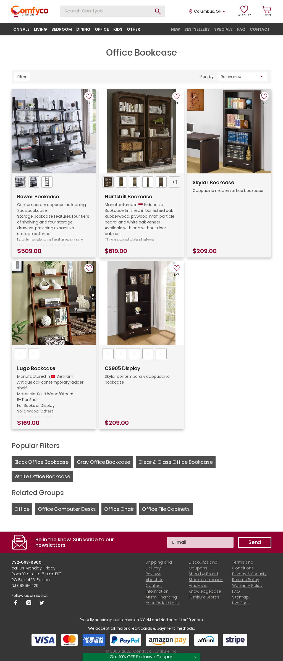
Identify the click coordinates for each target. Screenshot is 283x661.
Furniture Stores (204, 597)
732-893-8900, (27, 562)
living (40, 29)
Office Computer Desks (67, 509)
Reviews (153, 574)
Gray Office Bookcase (103, 462)
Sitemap (240, 597)
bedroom (61, 29)
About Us (154, 579)
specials (223, 29)
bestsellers (197, 29)
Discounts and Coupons (203, 565)
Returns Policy (245, 579)
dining (83, 29)
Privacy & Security (249, 574)
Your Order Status (163, 603)
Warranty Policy (247, 585)
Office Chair (119, 509)
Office (22, 509)
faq (241, 29)
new (175, 29)
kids (117, 29)
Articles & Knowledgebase (205, 588)
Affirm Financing (161, 597)
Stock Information (206, 579)
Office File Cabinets (166, 509)
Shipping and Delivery (159, 565)
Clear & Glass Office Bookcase (175, 462)
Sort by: (207, 76)
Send (254, 542)
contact (260, 29)
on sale (21, 29)
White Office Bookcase (42, 476)
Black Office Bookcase (41, 462)
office (102, 29)
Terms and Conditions (243, 565)
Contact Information (157, 588)
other (133, 29)
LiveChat (240, 603)
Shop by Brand (203, 574)
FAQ (236, 591)
